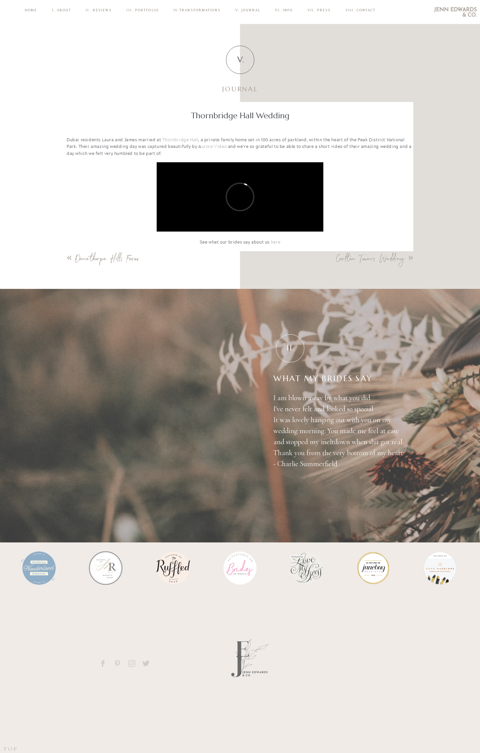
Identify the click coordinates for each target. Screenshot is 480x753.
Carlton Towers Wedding (370, 260)
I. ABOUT (61, 10)
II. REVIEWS (99, 10)
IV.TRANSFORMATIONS (197, 10)
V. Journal (247, 10)
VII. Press (319, 10)
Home (31, 10)
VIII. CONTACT (360, 10)
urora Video (214, 146)
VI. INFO (284, 10)
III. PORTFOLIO (142, 10)
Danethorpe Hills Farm (107, 260)
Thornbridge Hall (180, 140)
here (275, 242)
